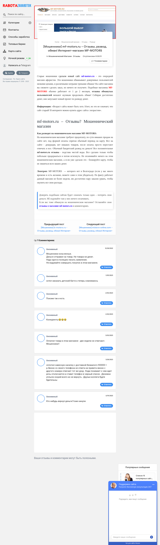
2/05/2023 (109, 293)
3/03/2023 (109, 335)
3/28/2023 (109, 359)
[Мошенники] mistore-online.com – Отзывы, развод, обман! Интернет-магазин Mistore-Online (96, 230)
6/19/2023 (109, 396)
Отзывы (76, 56)
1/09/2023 (109, 275)
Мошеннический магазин (60, 56)
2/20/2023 (109, 314)
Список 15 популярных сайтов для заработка (144, 477)
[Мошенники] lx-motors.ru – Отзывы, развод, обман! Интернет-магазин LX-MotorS (54, 230)
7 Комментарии (100, 61)
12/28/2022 (109, 248)
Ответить (107, 267)
